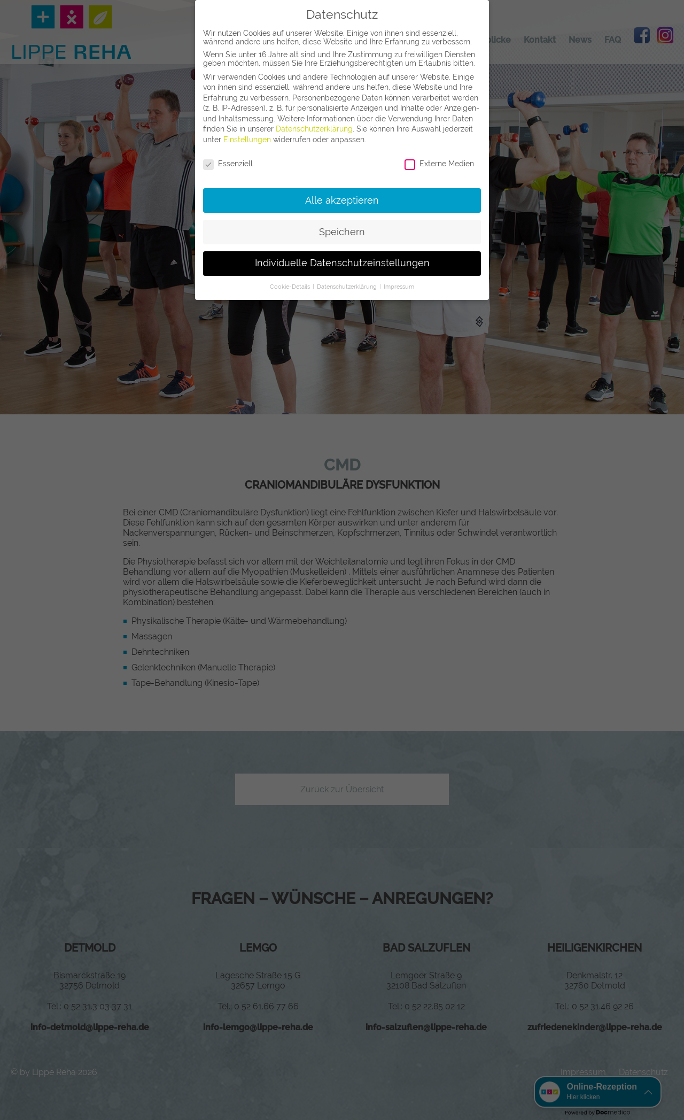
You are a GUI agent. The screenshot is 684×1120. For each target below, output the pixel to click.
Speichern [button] (342, 232)
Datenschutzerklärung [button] (347, 286)
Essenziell (228, 163)
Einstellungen (247, 139)
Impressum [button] (399, 286)
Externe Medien (439, 163)
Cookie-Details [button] (291, 286)
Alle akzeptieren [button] (342, 200)
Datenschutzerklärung (314, 129)
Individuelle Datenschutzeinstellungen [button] (342, 263)
